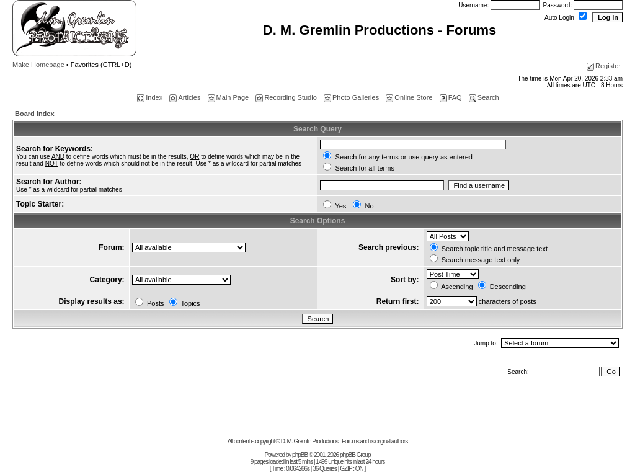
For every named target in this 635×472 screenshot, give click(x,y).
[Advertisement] (317, 410)
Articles (184, 97)
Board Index (35, 113)
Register (604, 65)
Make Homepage (38, 64)
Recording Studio (285, 97)
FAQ (451, 97)
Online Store (409, 97)
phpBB (300, 455)
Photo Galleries (351, 97)
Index (149, 97)
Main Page (228, 97)
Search (484, 97)
